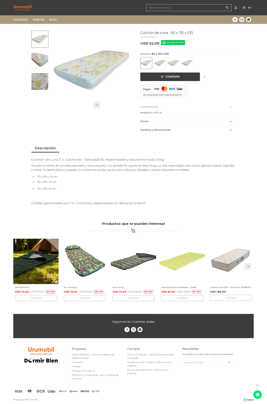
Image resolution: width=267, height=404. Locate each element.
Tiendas (76, 366)
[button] (96, 106)
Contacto (77, 362)
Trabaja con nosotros (83, 370)
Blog (53, 19)
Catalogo (20, 19)
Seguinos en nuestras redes (133, 322)
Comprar (172, 76)
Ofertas (38, 19)
